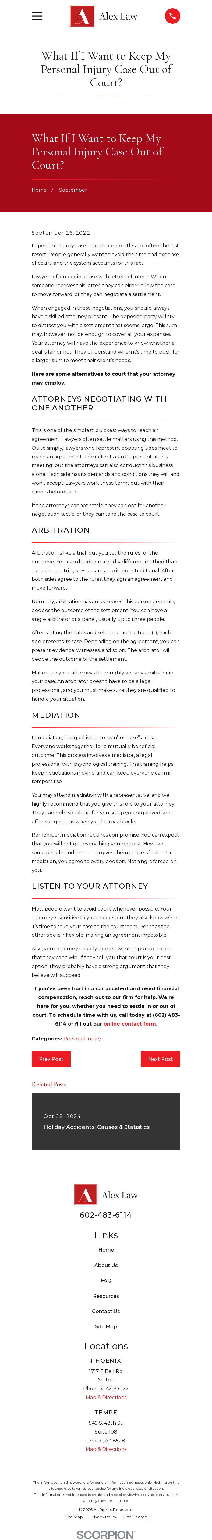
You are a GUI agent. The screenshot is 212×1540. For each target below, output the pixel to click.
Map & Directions (106, 1397)
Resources (106, 1296)
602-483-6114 (106, 1215)
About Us (106, 1265)
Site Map (106, 1326)
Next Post (160, 1059)
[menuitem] (74, 1517)
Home (106, 1250)
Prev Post (51, 1059)
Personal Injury (82, 1039)
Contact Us (106, 1311)
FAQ (106, 1281)
